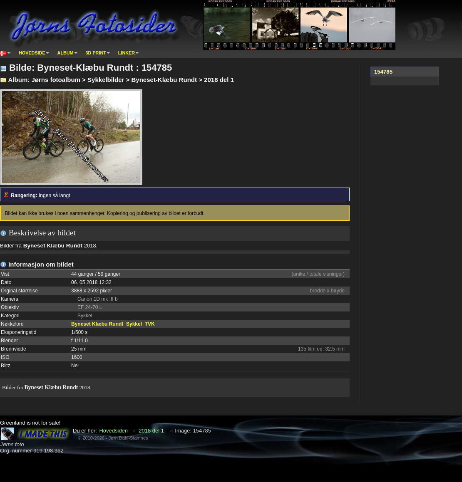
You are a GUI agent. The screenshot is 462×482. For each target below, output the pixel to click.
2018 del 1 (151, 431)
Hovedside (32, 52)
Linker (126, 52)
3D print (96, 52)
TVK (150, 324)
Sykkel (134, 324)
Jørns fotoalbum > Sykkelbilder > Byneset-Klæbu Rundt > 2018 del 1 (132, 79)
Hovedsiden (113, 431)
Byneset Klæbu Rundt (97, 324)
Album (65, 52)
